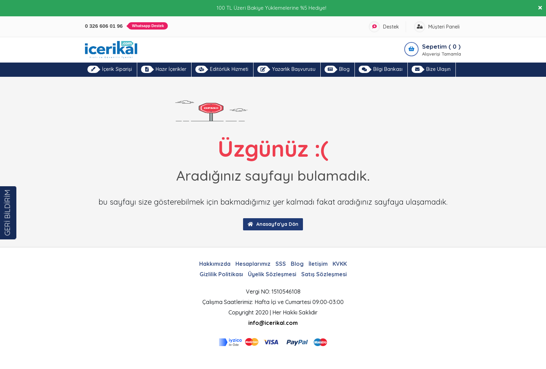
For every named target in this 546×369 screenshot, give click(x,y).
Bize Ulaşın (431, 69)
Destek (384, 26)
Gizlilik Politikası (221, 274)
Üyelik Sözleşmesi (272, 274)
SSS (280, 263)
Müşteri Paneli (437, 26)
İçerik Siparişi (109, 69)
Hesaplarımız (253, 263)
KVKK (340, 263)
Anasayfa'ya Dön (273, 224)
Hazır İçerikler (163, 69)
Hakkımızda (215, 263)
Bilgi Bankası (381, 69)
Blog (337, 69)
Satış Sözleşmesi (324, 274)
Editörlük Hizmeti (221, 69)
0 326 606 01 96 (126, 26)
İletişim (318, 263)
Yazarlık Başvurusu (286, 69)
